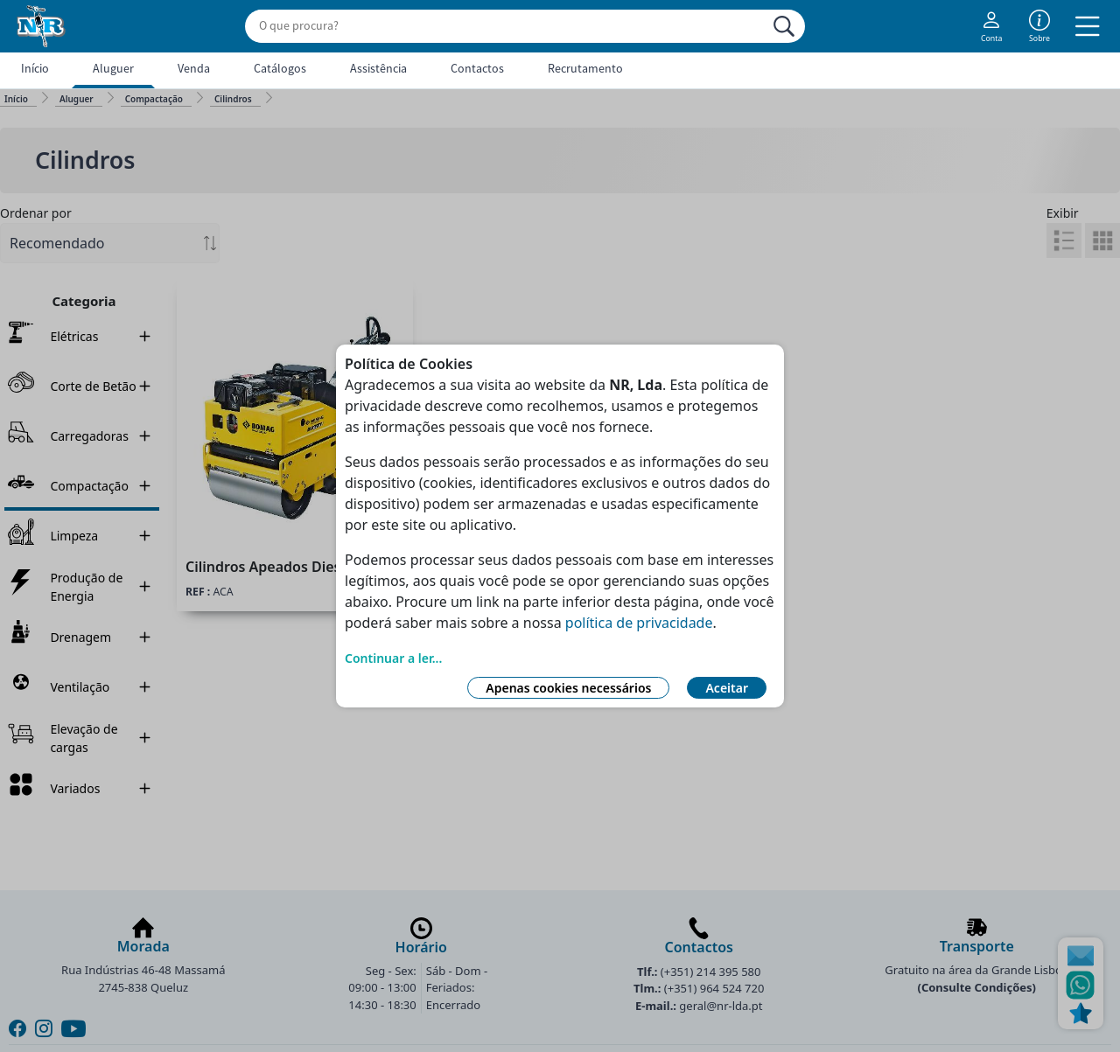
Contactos (477, 68)
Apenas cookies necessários (568, 687)
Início (35, 68)
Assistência (378, 68)
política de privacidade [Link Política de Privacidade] (639, 622)
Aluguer (113, 68)
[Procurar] (784, 26)
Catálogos (280, 68)
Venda (194, 68)
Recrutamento (585, 68)
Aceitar (726, 687)
